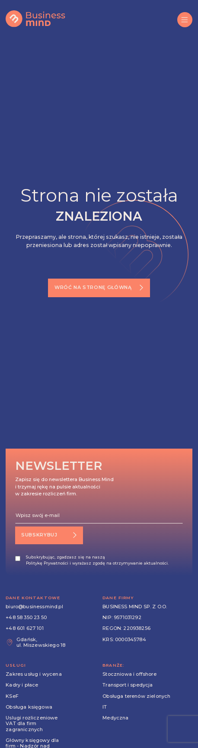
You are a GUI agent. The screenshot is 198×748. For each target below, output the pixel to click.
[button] (184, 19)
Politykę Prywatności (47, 563)
